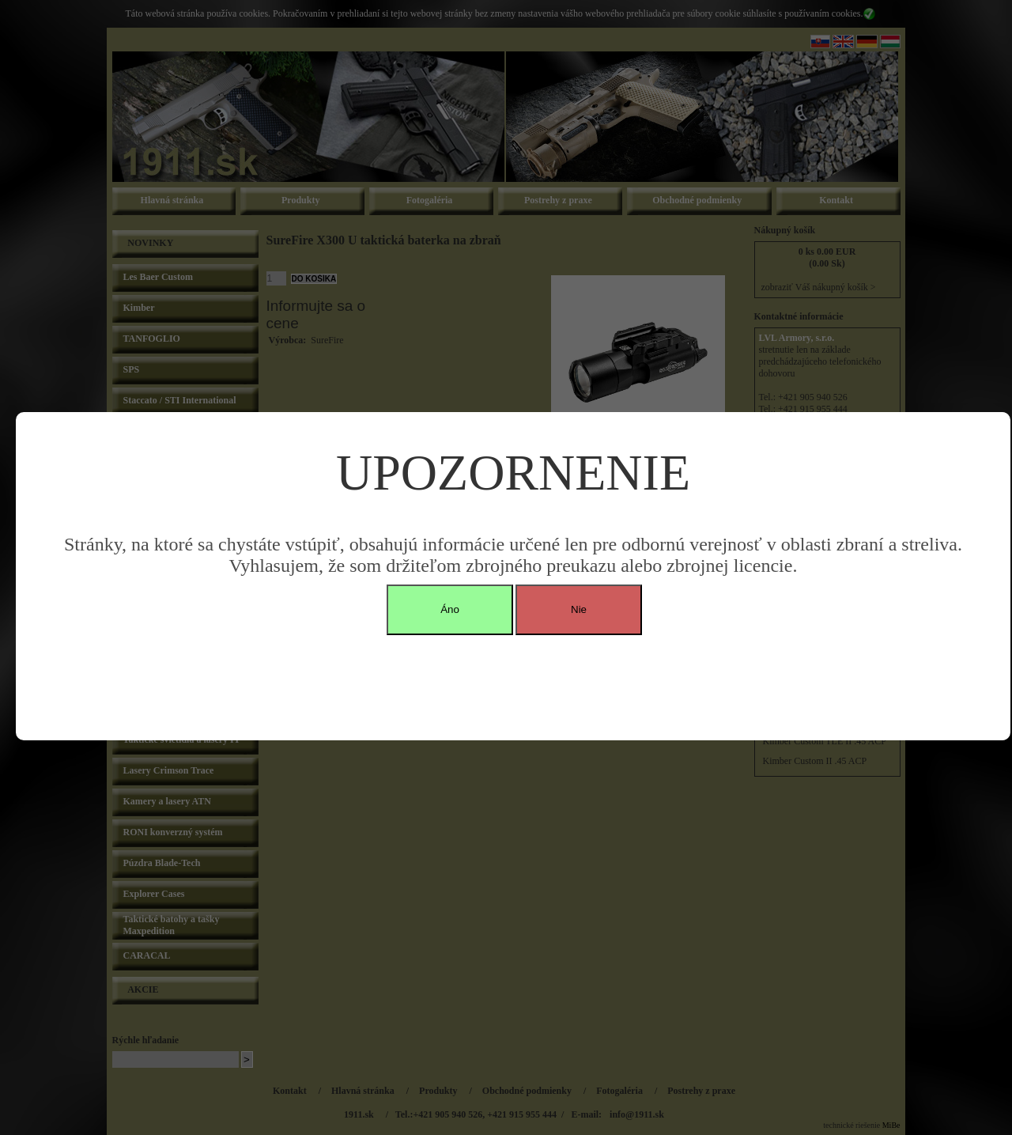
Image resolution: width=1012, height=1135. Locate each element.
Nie (579, 609)
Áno (449, 609)
